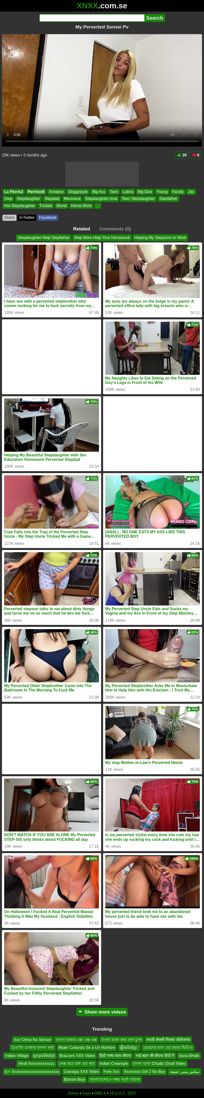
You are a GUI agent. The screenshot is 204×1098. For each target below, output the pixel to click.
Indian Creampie (113, 1063)
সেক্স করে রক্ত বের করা (77, 1063)
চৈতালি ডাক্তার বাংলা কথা (32, 1047)
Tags (86, 1093)
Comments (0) (115, 228)
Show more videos (102, 1011)
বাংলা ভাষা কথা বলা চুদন (121, 1040)
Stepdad (52, 199)
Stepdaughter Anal (101, 199)
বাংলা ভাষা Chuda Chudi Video (159, 1063)
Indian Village (16, 1056)
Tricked (45, 206)
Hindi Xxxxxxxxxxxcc (36, 1063)
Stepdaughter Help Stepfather (44, 238)
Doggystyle (78, 192)
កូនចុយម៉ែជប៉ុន (44, 1056)
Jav (191, 192)
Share (9, 217)
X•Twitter (27, 217)
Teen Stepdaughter (138, 199)
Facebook (47, 217)
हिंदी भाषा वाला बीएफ (115, 1056)
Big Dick (145, 192)
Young (162, 192)
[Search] (92, 18)
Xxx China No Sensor (32, 1040)
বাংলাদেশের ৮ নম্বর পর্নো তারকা (115, 1079)
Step (8, 199)
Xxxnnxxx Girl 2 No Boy (144, 1071)
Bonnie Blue (74, 1079)
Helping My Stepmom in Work (160, 238)
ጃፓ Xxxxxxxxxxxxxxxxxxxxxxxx (32, 1071)
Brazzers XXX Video (77, 1056)
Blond (61, 206)
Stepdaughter (28, 199)
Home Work (81, 206)
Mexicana (72, 199)
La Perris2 (13, 192)
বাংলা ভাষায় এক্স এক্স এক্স (76, 1040)
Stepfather (168, 199)
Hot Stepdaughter (19, 206)
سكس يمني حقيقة (185, 1071)
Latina (127, 192)
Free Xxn (112, 1071)
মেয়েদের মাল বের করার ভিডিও (168, 1047)
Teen (114, 192)
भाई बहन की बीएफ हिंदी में (155, 1056)
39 (182, 155)
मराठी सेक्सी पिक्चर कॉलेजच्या (168, 1040)
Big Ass (98, 192)
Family (178, 192)
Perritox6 (35, 192)
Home (73, 1093)
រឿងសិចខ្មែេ (129, 1047)
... (97, 206)
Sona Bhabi (189, 1056)
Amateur (56, 192)
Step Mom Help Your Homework (102, 238)
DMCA (100, 1093)
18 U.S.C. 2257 (122, 1093)
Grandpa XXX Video (81, 1071)
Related (81, 228)
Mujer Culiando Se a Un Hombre (86, 1047)
